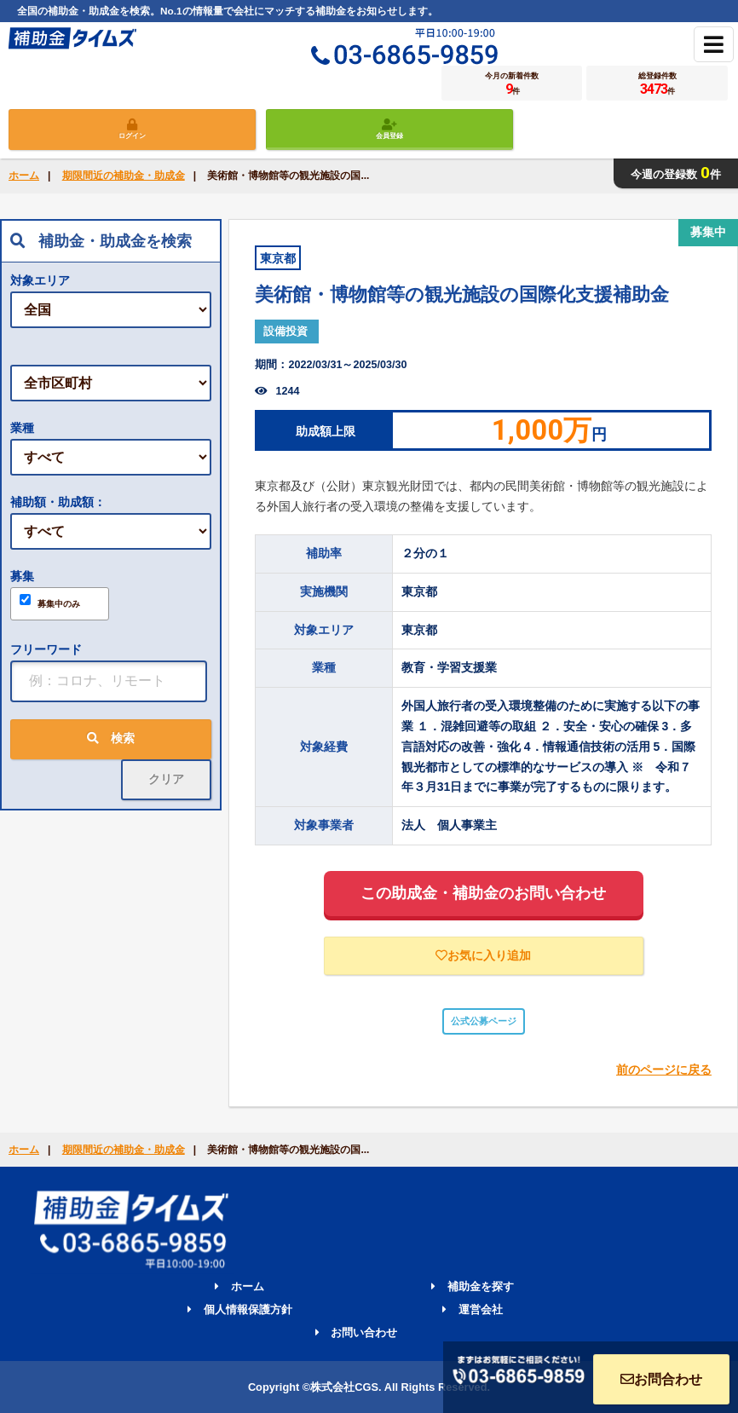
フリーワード (46, 649)
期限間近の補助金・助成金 (123, 176)
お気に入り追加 (483, 955)
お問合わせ (661, 1379)
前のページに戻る (664, 1069)
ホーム (24, 176)
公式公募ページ (483, 1021)
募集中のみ (50, 601)
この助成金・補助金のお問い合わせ (483, 893)
